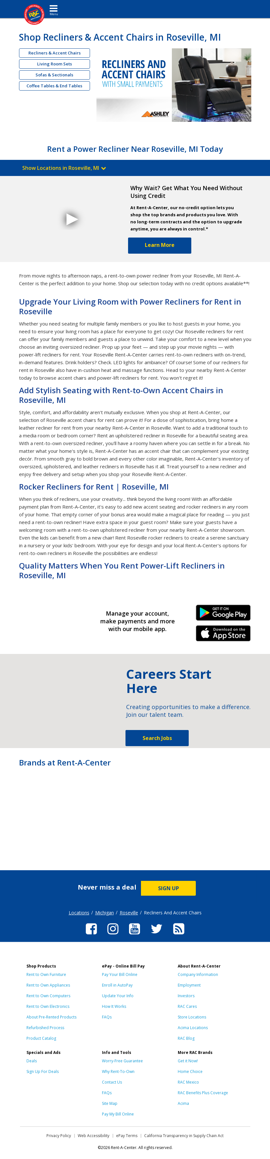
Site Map (109, 1103)
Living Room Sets (54, 64)
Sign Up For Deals (42, 1071)
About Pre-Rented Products (51, 1017)
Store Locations (192, 1017)
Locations (79, 913)
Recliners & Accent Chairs (54, 53)
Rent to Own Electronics (47, 1006)
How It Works (114, 1006)
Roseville (129, 913)
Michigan (104, 913)
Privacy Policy (58, 1135)
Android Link (223, 614)
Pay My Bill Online (118, 1114)
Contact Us (112, 1082)
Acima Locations (193, 1027)
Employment (189, 985)
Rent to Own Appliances (48, 985)
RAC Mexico (188, 1082)
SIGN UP (168, 888)
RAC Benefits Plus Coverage (203, 1093)
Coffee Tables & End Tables (54, 86)
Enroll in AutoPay (117, 985)
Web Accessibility (93, 1135)
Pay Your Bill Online (119, 974)
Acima (183, 1103)
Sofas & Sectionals (54, 75)
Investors (186, 995)
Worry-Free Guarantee (122, 1061)
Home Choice (190, 1071)
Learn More (160, 244)
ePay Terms (126, 1135)
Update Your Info (118, 995)
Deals (31, 1061)
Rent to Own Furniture (46, 974)
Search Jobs (157, 738)
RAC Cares (187, 1006)
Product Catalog (41, 1038)
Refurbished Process (45, 1027)
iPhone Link (223, 635)
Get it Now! (188, 1061)
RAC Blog (186, 1038)
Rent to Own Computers (48, 995)
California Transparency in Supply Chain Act (184, 1135)
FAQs (107, 1017)
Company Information (198, 974)
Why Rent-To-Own (118, 1071)
